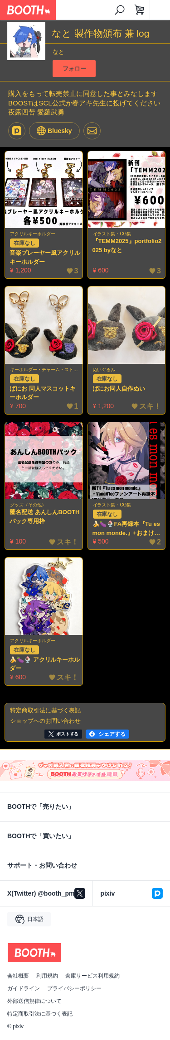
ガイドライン (23, 988)
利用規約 (47, 975)
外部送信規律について (34, 1001)
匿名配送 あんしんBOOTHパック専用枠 (44, 517)
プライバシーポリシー (74, 988)
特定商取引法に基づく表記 (40, 1013)
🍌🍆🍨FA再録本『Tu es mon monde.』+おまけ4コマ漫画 (126, 528)
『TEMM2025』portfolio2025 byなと (127, 245)
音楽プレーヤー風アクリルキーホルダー (45, 257)
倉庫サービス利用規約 (92, 975)
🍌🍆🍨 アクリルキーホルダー (45, 664)
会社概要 (18, 975)
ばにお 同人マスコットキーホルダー (43, 393)
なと (58, 51)
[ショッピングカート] (140, 10)
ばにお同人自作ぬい (119, 388)
